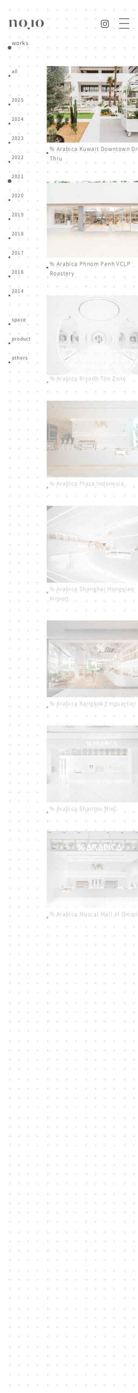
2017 (18, 252)
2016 (18, 272)
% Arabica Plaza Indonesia (87, 483)
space (19, 319)
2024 (18, 119)
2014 (18, 291)
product (21, 338)
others (20, 357)
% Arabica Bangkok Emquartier (93, 703)
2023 (18, 138)
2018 (18, 233)
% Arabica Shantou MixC (83, 808)
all (15, 71)
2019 (18, 214)
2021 (18, 176)
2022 (18, 157)
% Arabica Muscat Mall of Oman (94, 913)
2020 (18, 195)
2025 (18, 100)
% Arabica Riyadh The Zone (88, 378)
